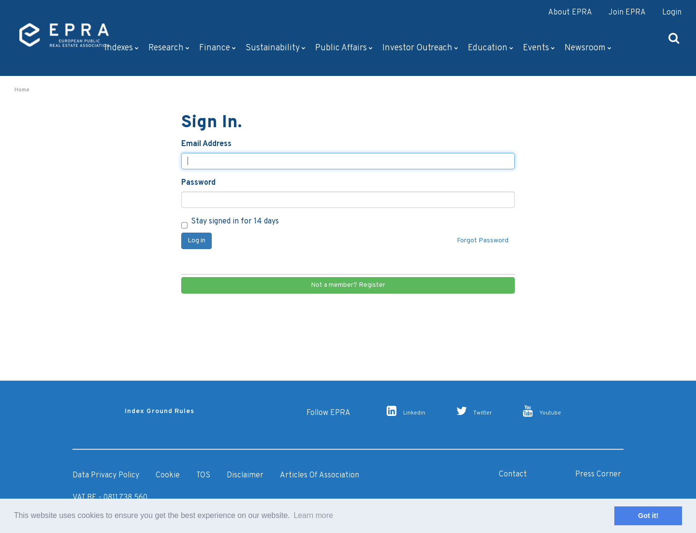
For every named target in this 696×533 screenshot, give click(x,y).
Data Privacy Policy (105, 475)
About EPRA (570, 12)
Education (490, 48)
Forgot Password (482, 241)
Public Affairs (344, 48)
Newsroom (588, 48)
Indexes (121, 48)
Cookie (168, 475)
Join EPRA (627, 12)
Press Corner (598, 474)
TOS (203, 475)
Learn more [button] (313, 515)
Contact (513, 474)
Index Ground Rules (159, 411)
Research (168, 48)
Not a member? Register (348, 285)
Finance (217, 48)
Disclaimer (245, 475)
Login (672, 12)
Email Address (206, 144)
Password (198, 183)
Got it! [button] (648, 515)
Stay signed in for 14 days (230, 222)
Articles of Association (319, 475)
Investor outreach (420, 48)
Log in (196, 241)
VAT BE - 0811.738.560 (109, 498)
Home (21, 90)
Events (539, 48)
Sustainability (275, 48)
